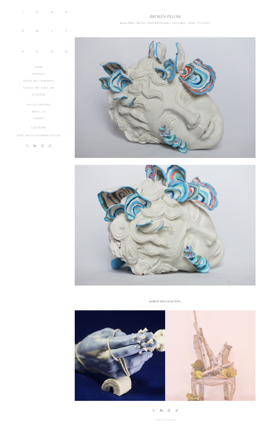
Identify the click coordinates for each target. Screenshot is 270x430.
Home (38, 67)
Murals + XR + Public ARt (38, 87)
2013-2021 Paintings (38, 104)
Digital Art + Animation (38, 80)
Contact (38, 118)
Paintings (39, 74)
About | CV (39, 111)
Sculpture (38, 94)
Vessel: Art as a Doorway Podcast (38, 135)
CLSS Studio (38, 127)
